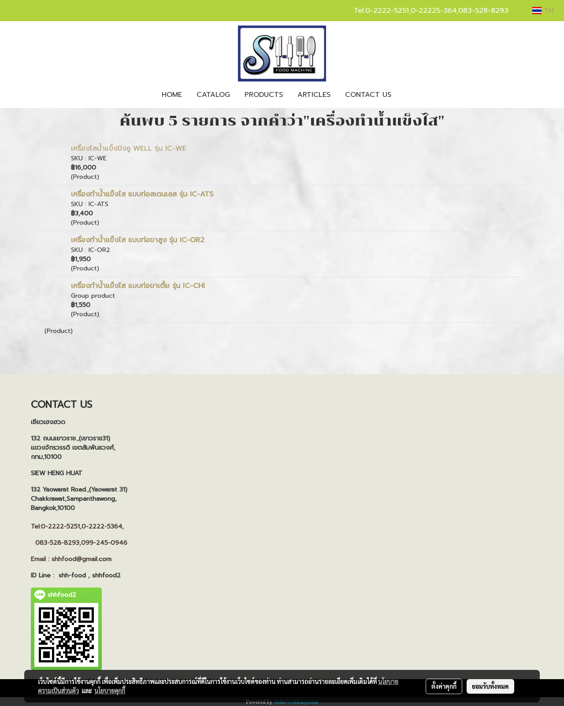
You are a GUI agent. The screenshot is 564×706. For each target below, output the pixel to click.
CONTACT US (368, 94)
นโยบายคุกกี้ (109, 691)
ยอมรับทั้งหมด (490, 686)
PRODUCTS (264, 94)
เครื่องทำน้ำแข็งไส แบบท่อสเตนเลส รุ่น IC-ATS (142, 194)
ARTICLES (313, 94)
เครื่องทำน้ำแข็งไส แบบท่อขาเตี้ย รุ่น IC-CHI (138, 286)
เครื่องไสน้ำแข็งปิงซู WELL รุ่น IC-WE (128, 148)
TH (543, 10)
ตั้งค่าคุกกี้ (443, 686)
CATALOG (213, 94)
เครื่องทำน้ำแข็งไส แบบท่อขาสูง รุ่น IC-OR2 (137, 240)
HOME (172, 94)
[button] (406, 94)
